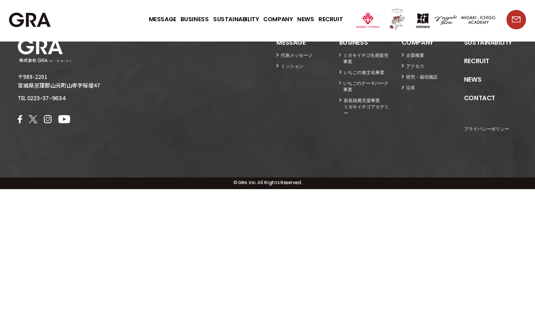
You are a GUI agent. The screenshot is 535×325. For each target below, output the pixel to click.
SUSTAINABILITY (236, 20)
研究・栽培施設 (422, 76)
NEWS (305, 20)
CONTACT (479, 98)
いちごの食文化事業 (364, 72)
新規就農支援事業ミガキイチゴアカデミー (366, 107)
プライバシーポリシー (486, 128)
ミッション (292, 66)
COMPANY (278, 20)
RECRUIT (330, 20)
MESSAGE (162, 20)
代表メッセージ (296, 55)
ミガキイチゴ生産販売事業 (365, 58)
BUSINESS (194, 20)
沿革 (410, 87)
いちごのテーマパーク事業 (365, 86)
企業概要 (415, 55)
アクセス (415, 66)
